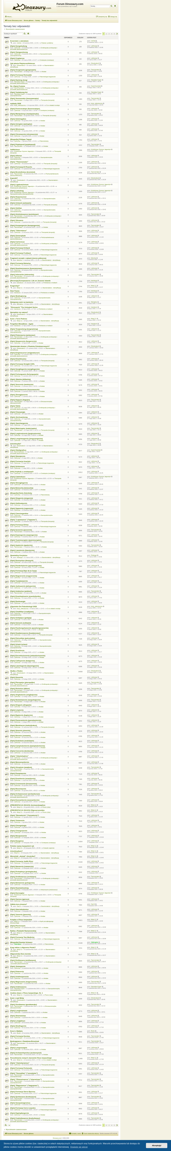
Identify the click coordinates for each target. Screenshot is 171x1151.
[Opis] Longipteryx (17, 1021)
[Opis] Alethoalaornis (18, 503)
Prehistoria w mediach (50, 282)
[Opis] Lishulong (17, 191)
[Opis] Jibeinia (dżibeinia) (20, 379)
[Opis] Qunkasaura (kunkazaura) (23, 1097)
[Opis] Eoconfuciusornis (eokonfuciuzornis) (27, 656)
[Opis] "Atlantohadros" (19, 756)
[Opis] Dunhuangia (17, 601)
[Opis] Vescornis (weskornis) (21, 384)
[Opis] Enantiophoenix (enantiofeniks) (25, 596)
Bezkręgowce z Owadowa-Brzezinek (24, 1041)
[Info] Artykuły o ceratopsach (21, 472)
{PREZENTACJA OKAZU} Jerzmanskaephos (27, 805)
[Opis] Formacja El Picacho (21, 167)
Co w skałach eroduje (53, 105)
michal (19, 43)
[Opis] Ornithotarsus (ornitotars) (23, 877)
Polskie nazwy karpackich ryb (22, 846)
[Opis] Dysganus (17, 841)
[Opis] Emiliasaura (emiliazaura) (23, 960)
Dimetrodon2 (21, 65)
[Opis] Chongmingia (18, 826)
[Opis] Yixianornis (17, 820)
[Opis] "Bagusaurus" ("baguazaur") (24, 1085)
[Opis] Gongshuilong (18, 46)
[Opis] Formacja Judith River (21, 861)
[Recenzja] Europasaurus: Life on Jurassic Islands (30, 281)
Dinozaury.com (57, 1138)
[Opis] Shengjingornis (19, 483)
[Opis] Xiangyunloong (19, 52)
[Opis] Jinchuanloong (19, 417)
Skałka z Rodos (16, 671)
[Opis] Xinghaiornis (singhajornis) (23, 695)
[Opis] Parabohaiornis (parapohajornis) (26, 566)
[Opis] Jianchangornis (19, 423)
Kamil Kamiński (19, 88)
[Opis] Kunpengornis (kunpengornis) (25, 225)
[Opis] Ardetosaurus (18, 987)
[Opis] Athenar (16, 156)
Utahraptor (17, 944)
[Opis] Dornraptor (17, 893)
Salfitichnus (15, 150)
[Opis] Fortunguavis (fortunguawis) (24, 374)
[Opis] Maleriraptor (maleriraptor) (23, 428)
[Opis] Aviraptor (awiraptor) (21, 124)
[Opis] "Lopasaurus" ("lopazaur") (23, 520)
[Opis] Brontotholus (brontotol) (22, 172)
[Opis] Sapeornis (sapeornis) (21, 508)
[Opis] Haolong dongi (18, 80)
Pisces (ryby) (46, 807)
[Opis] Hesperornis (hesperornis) (23, 341)
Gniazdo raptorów (48, 848)
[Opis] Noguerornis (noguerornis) (23, 576)
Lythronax (17, 48)
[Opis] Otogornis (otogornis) (21, 498)
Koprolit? (14, 178)
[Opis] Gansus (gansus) (19, 899)
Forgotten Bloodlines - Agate (21, 324)
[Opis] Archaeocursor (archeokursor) (25, 794)
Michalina (20, 304)
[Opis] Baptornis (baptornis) (21, 715)
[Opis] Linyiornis (17, 710)
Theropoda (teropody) (47, 100)
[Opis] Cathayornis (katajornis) (22, 661)
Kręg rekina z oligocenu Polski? (23, 947)
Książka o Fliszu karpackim (21, 920)
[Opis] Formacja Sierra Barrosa (22, 1092)
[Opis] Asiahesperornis (19, 977)
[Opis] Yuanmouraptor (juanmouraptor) (25, 540)
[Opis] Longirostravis (18, 1011)
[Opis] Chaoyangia (17, 412)
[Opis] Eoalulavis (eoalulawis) (22, 741)
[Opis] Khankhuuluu (18, 359)
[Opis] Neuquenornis (18, 836)
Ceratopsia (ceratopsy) (47, 60)
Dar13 (19, 906)
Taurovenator (18, 71)
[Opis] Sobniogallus (18, 119)
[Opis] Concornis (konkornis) (21, 751)
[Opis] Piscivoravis (17, 926)
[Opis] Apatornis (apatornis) (21, 545)
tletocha (19, 260)
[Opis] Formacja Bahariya (20, 263)
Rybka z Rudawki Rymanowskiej (23, 931)
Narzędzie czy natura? (19, 312)
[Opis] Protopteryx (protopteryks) (23, 872)
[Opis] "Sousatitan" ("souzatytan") (24, 1073)
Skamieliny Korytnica (18, 555)
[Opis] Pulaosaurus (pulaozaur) (22, 335)
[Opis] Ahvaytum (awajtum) (21, 767)
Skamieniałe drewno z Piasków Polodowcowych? (30, 346)
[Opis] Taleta (15, 406)
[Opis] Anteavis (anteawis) (20, 203)
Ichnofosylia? (15, 444)
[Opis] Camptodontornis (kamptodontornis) (27, 746)
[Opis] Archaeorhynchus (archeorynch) (26, 1053)
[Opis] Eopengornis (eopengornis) (24, 535)
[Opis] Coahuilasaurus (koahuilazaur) (25, 1118)
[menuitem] (112, 16)
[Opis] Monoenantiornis (19, 762)
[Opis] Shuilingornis (18, 1026)
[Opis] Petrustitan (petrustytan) (22, 638)
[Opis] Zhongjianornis (19, 395)
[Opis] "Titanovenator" (19, 162)
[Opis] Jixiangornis (17, 966)
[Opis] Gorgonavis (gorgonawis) (23, 70)
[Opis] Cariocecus (17, 242)
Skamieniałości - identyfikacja (51, 260)
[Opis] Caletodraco (17, 477)
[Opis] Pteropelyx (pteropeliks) (22, 682)
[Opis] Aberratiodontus (19, 909)
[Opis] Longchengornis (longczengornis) (26, 439)
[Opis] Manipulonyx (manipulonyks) (24, 114)
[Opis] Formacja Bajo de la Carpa (23, 571)
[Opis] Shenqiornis (17, 456)
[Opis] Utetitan (16, 208)
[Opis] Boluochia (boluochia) (21, 488)
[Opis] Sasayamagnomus (20, 1103)
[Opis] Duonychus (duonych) (21, 561)
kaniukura (20, 282)
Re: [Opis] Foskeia (17, 86)
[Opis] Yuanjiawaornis (19, 581)
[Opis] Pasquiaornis (18, 773)
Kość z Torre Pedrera (18, 319)
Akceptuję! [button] (156, 1145)
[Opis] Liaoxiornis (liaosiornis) (22, 550)
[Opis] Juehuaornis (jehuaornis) (23, 586)
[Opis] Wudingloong (18, 296)
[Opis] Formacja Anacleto (20, 461)
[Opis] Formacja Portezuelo (21, 1068)
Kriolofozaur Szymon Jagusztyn (24, 151)
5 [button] (114, 34)
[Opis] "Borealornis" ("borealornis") (24, 815)
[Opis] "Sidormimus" (18, 231)
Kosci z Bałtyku (16, 1031)
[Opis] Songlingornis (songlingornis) (25, 369)
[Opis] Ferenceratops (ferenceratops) (25, 109)
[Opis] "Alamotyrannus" (19, 1063)
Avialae (44, 71)
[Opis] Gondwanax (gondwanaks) (23, 1004)
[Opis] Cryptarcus (17, 58)
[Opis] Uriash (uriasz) (18, 644)
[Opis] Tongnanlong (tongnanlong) (24, 329)
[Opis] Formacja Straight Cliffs (22, 364)
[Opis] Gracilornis (17, 650)
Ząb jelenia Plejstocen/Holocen (22, 63)
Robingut (19, 557)
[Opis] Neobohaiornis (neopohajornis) (25, 700)
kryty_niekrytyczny (20, 105)
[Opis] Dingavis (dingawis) (20, 705)
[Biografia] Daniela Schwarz (21, 942)
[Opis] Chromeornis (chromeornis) (24, 134)
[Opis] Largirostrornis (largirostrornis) (25, 433)
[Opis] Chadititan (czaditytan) (22, 612)
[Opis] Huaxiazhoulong (19, 888)
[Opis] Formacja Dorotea (20, 1036)
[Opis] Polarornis (17, 971)
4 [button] (111, 34)
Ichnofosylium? (16, 851)
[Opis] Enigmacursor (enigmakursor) (25, 353)
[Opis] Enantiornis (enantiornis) (23, 779)
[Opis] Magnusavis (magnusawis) (23, 982)
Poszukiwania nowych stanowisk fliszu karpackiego (31, 1058)
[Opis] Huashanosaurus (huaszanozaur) (26, 268)
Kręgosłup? (15, 286)
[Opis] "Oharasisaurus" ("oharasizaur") (26, 1079)
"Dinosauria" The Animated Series (24, 307)
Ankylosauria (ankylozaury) (18, 188)
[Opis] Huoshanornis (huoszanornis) (24, 390)
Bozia (18, 1033)
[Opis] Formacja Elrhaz (19, 525)
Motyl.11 (19, 288)
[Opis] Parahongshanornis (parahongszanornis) (29, 628)
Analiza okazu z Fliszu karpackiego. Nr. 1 (26, 993)
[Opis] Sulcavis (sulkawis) (20, 623)
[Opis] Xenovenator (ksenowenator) (24, 98)
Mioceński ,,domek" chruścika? (22, 856)
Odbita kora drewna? (18, 904)
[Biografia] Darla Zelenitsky (21, 493)
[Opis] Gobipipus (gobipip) (21, 618)
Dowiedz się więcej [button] (78, 1147)
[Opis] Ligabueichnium (19, 185)
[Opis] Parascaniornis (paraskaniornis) (25, 720)
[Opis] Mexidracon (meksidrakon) (23, 725)
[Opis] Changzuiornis (18, 831)
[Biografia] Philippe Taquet (21, 139)
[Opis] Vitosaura (16, 220)
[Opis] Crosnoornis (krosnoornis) (23, 784)
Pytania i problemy (47, 43)
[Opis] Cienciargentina (19, 513)
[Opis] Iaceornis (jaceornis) (21, 530)
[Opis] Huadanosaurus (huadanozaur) (25, 633)
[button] (117, 33)
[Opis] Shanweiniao (18, 1016)
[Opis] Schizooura (17, 466)
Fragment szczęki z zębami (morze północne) (28, 258)
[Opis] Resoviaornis (18, 789)
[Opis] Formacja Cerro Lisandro (23, 1108)
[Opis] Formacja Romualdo (21, 75)
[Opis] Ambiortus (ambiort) (21, 591)
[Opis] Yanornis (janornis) (20, 914)
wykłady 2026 (15, 104)
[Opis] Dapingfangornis (19, 1113)
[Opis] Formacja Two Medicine (22, 937)
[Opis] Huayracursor (18, 197)
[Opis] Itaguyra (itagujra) (20, 400)
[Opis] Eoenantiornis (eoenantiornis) (24, 800)
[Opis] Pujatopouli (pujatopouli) (22, 144)
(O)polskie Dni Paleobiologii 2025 (23, 607)
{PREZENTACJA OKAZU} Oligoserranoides (27, 810)
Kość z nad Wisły (17, 998)
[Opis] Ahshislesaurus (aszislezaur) (24, 214)
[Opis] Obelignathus (18, 450)
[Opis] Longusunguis (18, 1048)
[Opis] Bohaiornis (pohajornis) (22, 883)
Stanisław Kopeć (19, 82)
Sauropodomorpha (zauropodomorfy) (21, 194)
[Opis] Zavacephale (18, 236)
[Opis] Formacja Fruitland (20, 253)
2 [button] (106, 34)
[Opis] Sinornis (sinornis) (20, 730)
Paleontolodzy (44, 141)
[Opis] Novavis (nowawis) (20, 736)
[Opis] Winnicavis (17, 129)
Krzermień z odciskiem (19, 41)
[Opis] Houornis (16, 677)
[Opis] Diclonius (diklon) (20, 689)
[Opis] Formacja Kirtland (20, 248)
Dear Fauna (14, 291)
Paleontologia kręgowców (48, 76)
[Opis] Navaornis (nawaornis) (22, 866)
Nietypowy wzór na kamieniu (21, 302)
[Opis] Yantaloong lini (18, 92)
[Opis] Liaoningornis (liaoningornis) (24, 666)
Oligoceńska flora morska (20, 954)
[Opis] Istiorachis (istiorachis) (22, 275)
